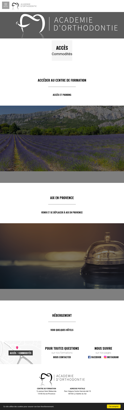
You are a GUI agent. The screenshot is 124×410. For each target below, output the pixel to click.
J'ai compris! (114, 406)
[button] (5, 5)
